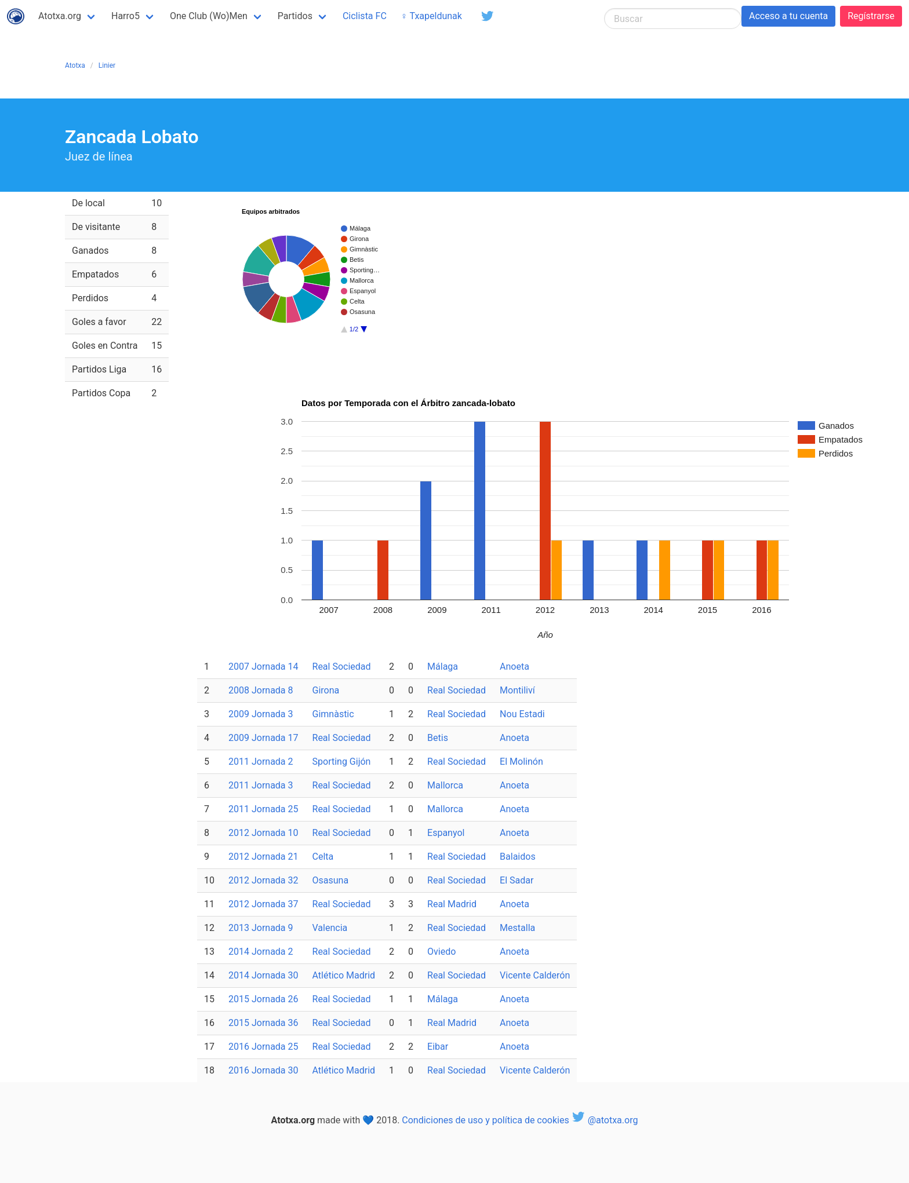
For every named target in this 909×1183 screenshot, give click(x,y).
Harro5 (125, 15)
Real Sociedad (341, 666)
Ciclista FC (365, 15)
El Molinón (521, 761)
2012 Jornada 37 (263, 904)
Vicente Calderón (535, 975)
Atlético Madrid (344, 975)
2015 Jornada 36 (263, 1022)
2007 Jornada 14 (263, 666)
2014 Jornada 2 (260, 951)
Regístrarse (871, 15)
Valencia (330, 927)
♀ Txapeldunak (431, 15)
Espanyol (445, 832)
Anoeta (514, 666)
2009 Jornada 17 (263, 737)
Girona (326, 690)
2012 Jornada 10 (263, 832)
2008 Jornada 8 (260, 690)
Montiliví (517, 690)
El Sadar (516, 880)
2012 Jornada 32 (263, 880)
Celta (323, 856)
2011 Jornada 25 (263, 809)
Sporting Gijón (341, 761)
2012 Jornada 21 (263, 856)
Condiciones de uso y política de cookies (485, 1120)
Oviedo (441, 951)
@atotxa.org (605, 1120)
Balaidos (518, 856)
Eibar (437, 1046)
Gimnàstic (333, 714)
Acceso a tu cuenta (788, 15)
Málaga (442, 666)
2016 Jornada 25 (263, 1046)
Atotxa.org (59, 15)
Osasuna (330, 880)
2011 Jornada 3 (260, 785)
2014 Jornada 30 (263, 975)
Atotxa (75, 65)
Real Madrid (452, 904)
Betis (437, 737)
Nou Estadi (522, 714)
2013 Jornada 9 (260, 927)
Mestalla (517, 927)
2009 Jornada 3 (260, 714)
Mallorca (445, 785)
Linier (107, 65)
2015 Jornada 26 (263, 999)
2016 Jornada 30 (263, 1070)
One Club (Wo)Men (209, 15)
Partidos (295, 15)
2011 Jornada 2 (260, 761)
